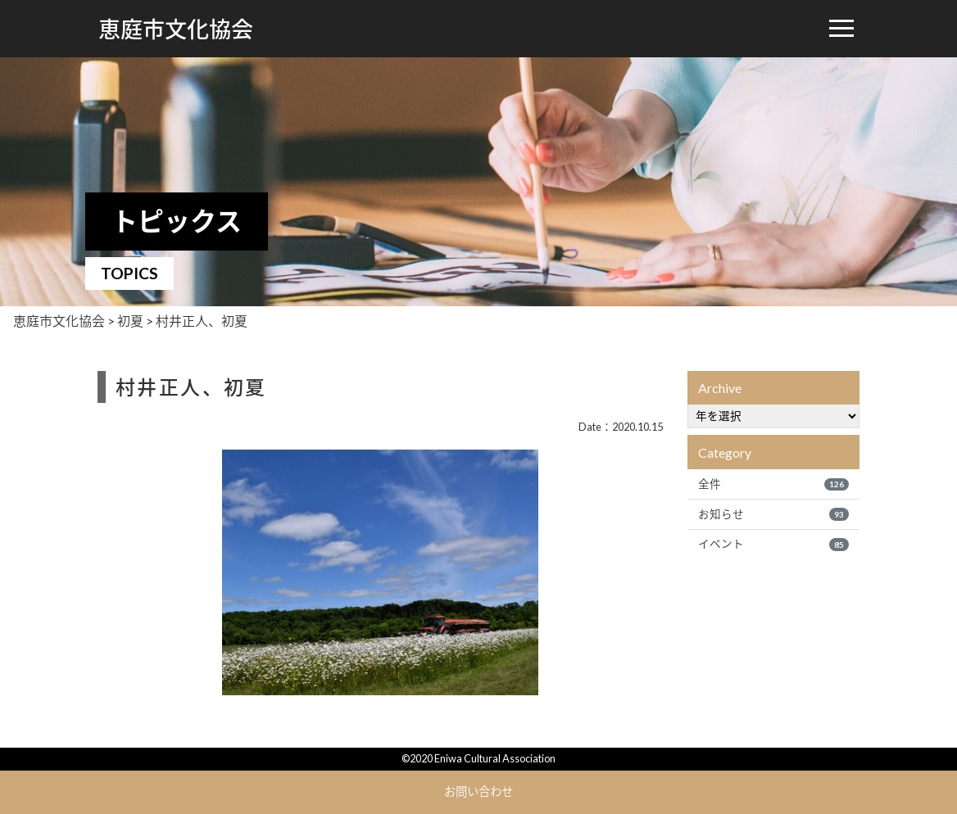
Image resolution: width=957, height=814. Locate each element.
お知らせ (773, 514)
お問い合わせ (478, 791)
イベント (773, 543)
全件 (773, 484)
